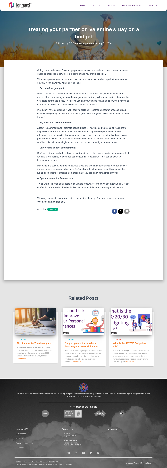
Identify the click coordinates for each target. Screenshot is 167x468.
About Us (96, 5)
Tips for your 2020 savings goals (34, 343)
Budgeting (52, 209)
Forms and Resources (131, 5)
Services (111, 5)
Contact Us (152, 5)
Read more (22, 359)
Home (82, 5)
